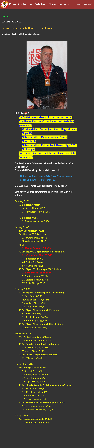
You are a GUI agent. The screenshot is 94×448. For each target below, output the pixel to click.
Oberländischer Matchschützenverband (39, 4)
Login (79, 4)
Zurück (5, 16)
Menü (88, 4)
